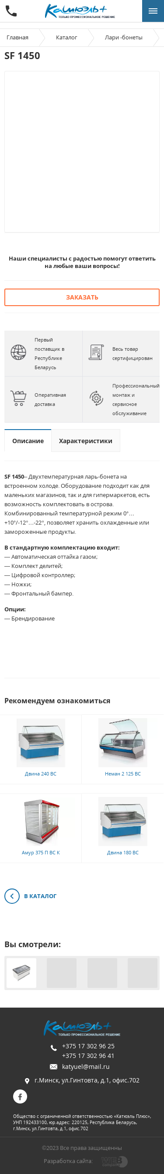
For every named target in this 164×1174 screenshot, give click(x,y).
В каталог (30, 896)
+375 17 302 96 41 (88, 1055)
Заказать (82, 297)
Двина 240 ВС (40, 773)
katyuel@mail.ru (86, 1066)
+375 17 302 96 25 (88, 1046)
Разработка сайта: (68, 1161)
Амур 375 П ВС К (41, 852)
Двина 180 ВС (123, 852)
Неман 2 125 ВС (123, 773)
